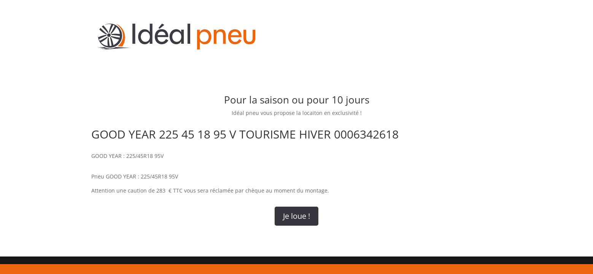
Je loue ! (296, 216)
